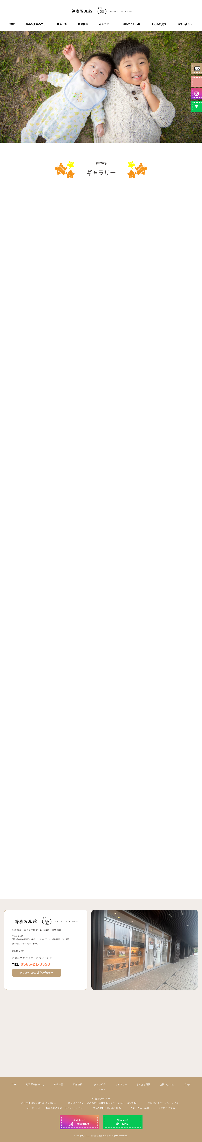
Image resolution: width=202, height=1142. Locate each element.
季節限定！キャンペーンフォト (164, 1103)
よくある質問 (158, 24)
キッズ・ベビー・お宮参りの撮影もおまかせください (55, 1108)
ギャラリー (105, 24)
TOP (12, 24)
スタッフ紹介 (99, 1084)
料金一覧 (62, 24)
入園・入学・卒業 (139, 1108)
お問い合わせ (185, 24)
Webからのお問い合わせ (36, 972)
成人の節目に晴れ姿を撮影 (107, 1108)
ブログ (187, 1084)
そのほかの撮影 (167, 1108)
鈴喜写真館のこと (36, 24)
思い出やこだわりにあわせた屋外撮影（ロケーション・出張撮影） (103, 1103)
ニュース (101, 1089)
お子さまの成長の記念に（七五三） (40, 1103)
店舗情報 (83, 24)
